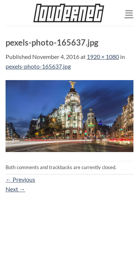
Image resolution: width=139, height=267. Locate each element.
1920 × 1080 (103, 56)
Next (15, 188)
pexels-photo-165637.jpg (38, 66)
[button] (129, 13)
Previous (20, 179)
